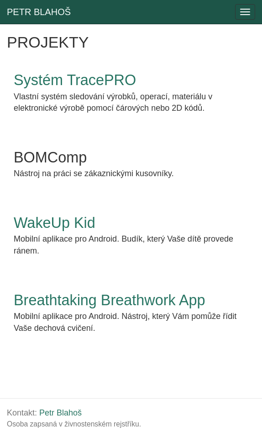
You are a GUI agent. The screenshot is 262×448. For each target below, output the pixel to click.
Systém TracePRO (75, 80)
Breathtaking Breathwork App (109, 300)
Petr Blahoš (60, 412)
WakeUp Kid (54, 223)
